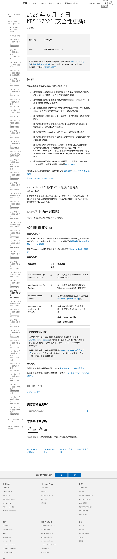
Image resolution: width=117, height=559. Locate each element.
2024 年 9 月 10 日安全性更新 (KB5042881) (15, 134)
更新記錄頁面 (50, 67)
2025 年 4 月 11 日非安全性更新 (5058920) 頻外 (15, 54)
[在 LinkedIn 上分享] (33, 385)
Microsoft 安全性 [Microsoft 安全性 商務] (8, 529)
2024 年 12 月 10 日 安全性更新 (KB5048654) (15, 103)
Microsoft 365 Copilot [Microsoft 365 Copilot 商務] (9, 549)
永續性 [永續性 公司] (81, 541)
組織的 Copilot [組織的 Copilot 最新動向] (7, 495)
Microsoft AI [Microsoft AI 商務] (6, 525)
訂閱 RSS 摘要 (34, 392)
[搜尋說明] (105, 3)
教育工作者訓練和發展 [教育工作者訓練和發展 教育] (85, 507)
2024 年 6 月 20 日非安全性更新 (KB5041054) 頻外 (15, 164)
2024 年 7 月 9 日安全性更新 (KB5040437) (15, 154)
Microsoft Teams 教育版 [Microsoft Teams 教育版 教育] (86, 495)
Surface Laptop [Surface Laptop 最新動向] (7, 491)
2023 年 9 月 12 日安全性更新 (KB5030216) (15, 265)
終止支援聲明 (15, 36)
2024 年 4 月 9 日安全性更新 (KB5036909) (15, 195)
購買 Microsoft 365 (71, 3)
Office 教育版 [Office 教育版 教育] (83, 503)
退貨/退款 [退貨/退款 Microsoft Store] (44, 499)
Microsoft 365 (34, 3)
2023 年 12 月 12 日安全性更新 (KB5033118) (15, 234)
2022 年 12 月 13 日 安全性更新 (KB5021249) (15, 367)
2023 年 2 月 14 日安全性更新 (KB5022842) (15, 333)
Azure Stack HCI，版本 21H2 (15, 420)
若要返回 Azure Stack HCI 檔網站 (41, 178)
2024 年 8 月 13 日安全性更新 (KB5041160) (15, 144)
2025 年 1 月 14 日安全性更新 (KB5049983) (15, 92)
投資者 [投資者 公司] (81, 537)
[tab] (33, 429)
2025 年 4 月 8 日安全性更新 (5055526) (15, 64)
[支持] (25, 3)
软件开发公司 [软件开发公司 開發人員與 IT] (45, 549)
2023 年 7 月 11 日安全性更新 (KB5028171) (15, 284)
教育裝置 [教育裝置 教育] (81, 491)
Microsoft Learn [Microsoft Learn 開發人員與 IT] (45, 529)
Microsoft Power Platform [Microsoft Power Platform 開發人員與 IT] (48, 545)
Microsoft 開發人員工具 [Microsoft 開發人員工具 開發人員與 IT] (48, 525)
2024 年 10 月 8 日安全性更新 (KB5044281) (15, 124)
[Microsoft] (11, 3)
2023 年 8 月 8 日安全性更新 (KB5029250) (15, 274)
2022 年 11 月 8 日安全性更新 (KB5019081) (15, 400)
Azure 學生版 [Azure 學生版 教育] (83, 514)
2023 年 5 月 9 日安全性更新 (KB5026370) (15, 303)
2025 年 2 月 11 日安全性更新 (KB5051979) (15, 82)
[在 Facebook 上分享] (28, 385)
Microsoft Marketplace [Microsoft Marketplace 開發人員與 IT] (47, 541)
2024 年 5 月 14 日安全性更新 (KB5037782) (15, 186)
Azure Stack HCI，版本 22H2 (14, 23)
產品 (50, 3)
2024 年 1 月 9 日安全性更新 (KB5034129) (15, 224)
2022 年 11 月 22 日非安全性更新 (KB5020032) (15, 377)
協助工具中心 (83, 449)
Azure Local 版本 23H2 (14, 15)
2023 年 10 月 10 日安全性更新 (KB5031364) (15, 254)
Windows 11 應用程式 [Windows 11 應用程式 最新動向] (9, 511)
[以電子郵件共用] (39, 385)
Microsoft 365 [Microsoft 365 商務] (7, 541)
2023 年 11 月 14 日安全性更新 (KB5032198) (15, 244)
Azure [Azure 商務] (4, 533)
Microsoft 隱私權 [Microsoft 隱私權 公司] (84, 533)
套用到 (31, 28)
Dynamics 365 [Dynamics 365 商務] (7, 537)
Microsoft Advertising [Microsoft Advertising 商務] (9, 545)
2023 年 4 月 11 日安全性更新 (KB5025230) (15, 313)
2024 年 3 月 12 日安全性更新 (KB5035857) (15, 205)
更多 (57, 3)
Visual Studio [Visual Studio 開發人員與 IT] (45, 552)
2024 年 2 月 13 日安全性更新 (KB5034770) (15, 215)
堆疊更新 (74, 241)
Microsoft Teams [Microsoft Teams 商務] (8, 552)
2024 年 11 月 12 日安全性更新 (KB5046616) (15, 113)
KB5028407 (70, 164)
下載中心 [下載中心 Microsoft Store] (43, 491)
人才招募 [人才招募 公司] (81, 525)
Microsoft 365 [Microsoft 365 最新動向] (7, 503)
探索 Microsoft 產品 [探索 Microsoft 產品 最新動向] (8, 507)
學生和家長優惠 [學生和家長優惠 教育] (83, 511)
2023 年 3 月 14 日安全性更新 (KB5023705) (15, 323)
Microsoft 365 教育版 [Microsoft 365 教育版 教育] (85, 499)
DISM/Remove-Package (39, 339)
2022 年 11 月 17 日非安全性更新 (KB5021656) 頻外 (15, 388)
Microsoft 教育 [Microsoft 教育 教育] (83, 488)
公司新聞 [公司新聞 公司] (81, 529)
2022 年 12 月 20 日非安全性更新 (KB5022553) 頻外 (15, 355)
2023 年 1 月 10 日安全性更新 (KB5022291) (15, 344)
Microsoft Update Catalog (68, 298)
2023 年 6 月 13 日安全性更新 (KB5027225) (15, 294)
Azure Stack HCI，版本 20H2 (15, 428)
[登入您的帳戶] (111, 3)
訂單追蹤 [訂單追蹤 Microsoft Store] (43, 503)
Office (43, 3)
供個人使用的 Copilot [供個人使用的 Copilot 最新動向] (9, 499)
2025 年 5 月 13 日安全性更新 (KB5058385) (15, 43)
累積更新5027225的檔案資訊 (72, 368)
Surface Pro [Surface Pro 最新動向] (6, 488)
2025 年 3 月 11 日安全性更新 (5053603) (15, 73)
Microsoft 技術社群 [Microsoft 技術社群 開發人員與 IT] (46, 537)
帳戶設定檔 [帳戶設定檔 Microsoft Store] (44, 488)
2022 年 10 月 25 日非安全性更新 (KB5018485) (15, 410)
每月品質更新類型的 (41, 64)
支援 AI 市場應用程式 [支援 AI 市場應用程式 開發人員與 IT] (47, 533)
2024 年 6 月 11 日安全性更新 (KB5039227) (15, 176)
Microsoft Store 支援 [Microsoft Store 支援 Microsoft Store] (47, 495)
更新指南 (67, 170)
